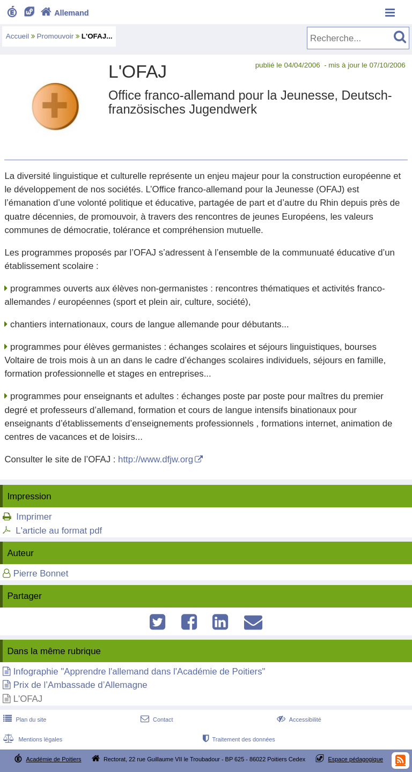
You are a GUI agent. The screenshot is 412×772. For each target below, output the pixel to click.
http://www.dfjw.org (155, 459)
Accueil (17, 36)
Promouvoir (55, 36)
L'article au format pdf (59, 531)
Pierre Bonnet (41, 573)
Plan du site (23, 719)
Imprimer (34, 517)
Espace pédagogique (356, 759)
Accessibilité (298, 719)
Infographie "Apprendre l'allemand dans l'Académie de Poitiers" (139, 671)
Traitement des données (238, 739)
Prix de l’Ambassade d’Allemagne (80, 685)
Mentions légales (31, 739)
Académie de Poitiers (53, 759)
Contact (155, 719)
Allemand (63, 13)
